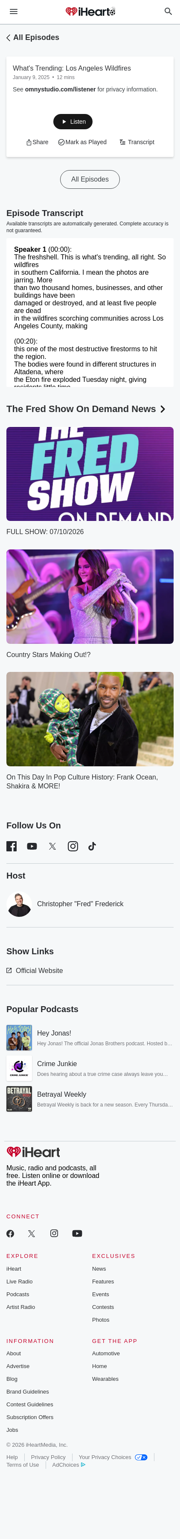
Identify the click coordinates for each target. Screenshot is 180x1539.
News (99, 1269)
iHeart (13, 1269)
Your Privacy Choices (113, 1457)
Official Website (34, 970)
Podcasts (17, 1294)
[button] (73, 121)
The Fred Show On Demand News (86, 409)
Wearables (105, 1379)
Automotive (106, 1353)
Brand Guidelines (27, 1391)
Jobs (12, 1430)
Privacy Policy (48, 1457)
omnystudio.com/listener (60, 89)
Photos (100, 1320)
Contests (103, 1307)
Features (103, 1281)
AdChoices (68, 1465)
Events (100, 1294)
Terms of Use (22, 1465)
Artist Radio (20, 1307)
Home (99, 1366)
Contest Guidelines (29, 1404)
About (13, 1353)
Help (12, 1457)
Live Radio (19, 1281)
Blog (11, 1379)
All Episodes (36, 37)
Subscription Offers (29, 1417)
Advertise (17, 1366)
